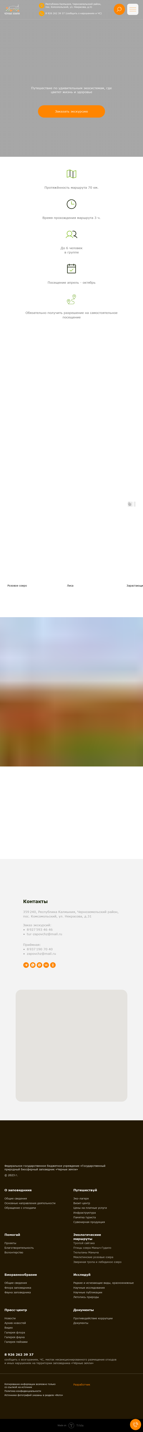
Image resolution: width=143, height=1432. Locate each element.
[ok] (53, 965)
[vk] (46, 965)
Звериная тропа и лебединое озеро (97, 1261)
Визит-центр (81, 1203)
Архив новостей (15, 1323)
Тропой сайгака (84, 1243)
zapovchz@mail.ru (41, 954)
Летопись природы (86, 1297)
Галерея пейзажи (16, 1341)
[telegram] (26, 965)
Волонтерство (13, 1252)
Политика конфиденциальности (22, 1391)
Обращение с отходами (20, 1207)
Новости (10, 1318)
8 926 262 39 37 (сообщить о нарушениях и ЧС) (73, 13)
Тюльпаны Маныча (86, 1252)
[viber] (39, 965)
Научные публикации (87, 1292)
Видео (8, 1327)
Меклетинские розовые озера (93, 1257)
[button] (71, 111)
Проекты (10, 1243)
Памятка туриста (84, 1217)
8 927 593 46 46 (40, 929)
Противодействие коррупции (93, 1318)
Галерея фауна (14, 1337)
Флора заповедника (17, 1287)
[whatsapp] (33, 965)
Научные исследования (89, 1287)
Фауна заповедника (17, 1292)
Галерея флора (14, 1332)
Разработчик (81, 1384)
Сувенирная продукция (89, 1222)
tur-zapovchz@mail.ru (44, 934)
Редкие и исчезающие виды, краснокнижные (103, 1282)
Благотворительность (19, 1247)
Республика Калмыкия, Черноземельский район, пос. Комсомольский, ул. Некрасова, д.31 (73, 5)
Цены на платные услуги (90, 1207)
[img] (41, 5)
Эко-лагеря (81, 1198)
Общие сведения (15, 1198)
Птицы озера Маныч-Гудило (92, 1247)
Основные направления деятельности (29, 1203)
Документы (80, 1323)
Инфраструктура (84, 1212)
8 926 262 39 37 (19, 1354)
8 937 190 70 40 (40, 949)
